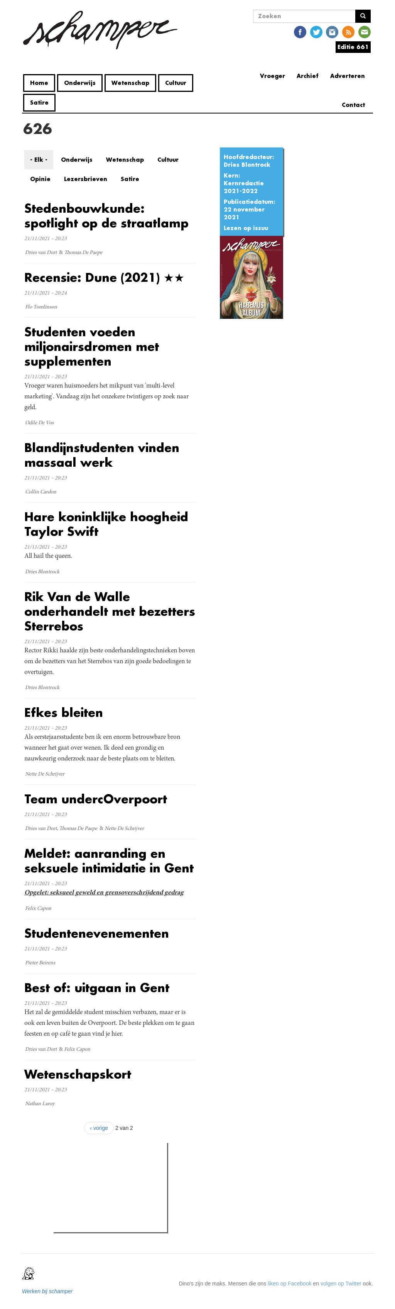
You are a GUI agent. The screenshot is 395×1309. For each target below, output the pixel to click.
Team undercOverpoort (95, 798)
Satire (39, 102)
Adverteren (347, 76)
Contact (353, 104)
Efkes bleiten (63, 712)
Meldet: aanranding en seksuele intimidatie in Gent (109, 860)
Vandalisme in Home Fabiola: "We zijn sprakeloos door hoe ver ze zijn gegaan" (114, 1216)
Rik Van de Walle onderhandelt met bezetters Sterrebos (109, 611)
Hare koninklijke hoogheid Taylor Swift (106, 524)
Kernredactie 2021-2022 (244, 187)
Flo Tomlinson (41, 307)
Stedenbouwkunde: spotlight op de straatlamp (106, 215)
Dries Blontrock (247, 164)
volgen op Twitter (341, 1283)
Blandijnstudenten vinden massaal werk (101, 455)
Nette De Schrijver (44, 774)
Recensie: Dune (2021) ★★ (104, 277)
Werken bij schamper (47, 1291)
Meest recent (121, 1166)
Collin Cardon (40, 492)
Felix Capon (38, 908)
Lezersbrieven (85, 179)
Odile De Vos (39, 423)
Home (39, 82)
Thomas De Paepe (83, 253)
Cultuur (175, 82)
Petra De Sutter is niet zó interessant (113, 1182)
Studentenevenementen (96, 933)
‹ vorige (99, 1128)
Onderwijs (80, 82)
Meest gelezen (79, 1165)
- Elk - (38, 159)
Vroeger (272, 76)
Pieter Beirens (40, 963)
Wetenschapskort (77, 1074)
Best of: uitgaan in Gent (96, 987)
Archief (308, 76)
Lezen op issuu (246, 228)
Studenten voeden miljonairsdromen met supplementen (91, 346)
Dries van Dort (41, 253)
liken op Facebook (290, 1283)
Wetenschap (130, 82)
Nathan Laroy (39, 1104)
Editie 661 (353, 47)
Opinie (40, 179)
